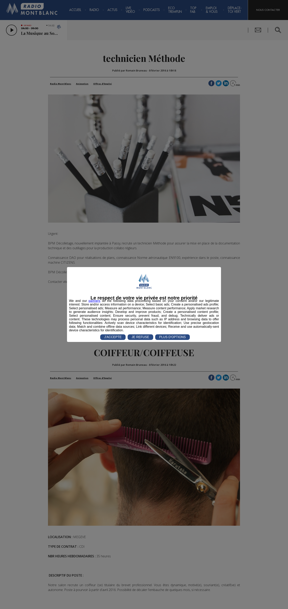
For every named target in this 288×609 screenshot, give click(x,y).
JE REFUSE (140, 337)
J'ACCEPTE (113, 337)
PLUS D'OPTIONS (172, 337)
